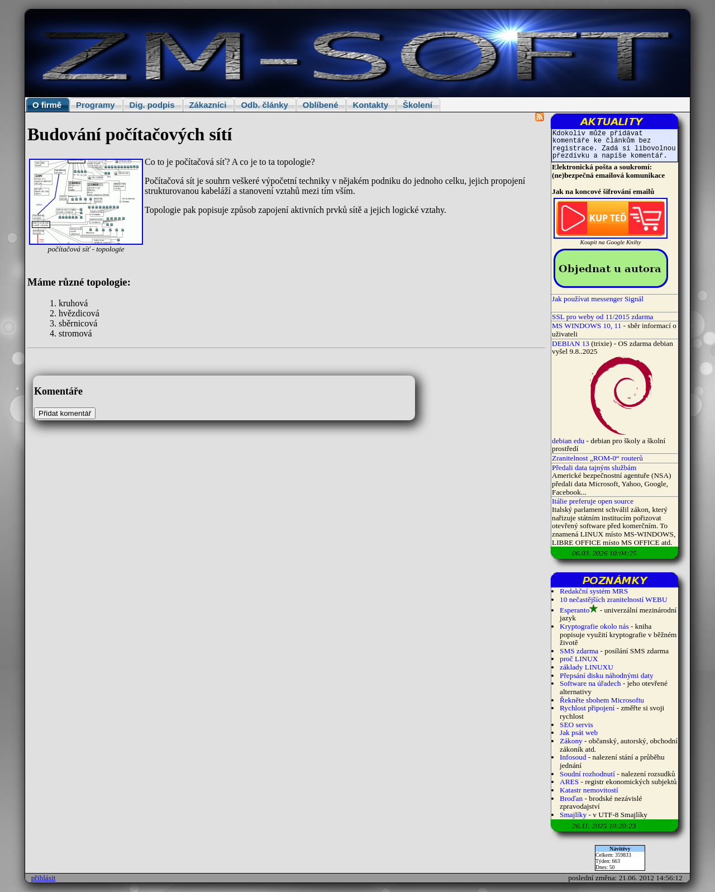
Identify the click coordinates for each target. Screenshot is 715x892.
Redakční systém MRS (594, 591)
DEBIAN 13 (570, 343)
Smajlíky (573, 814)
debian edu (568, 440)
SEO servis (576, 724)
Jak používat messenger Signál (598, 299)
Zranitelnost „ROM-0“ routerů (597, 458)
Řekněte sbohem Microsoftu (602, 700)
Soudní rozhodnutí (587, 774)
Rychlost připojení (587, 708)
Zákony (571, 741)
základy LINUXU (586, 667)
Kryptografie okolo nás (594, 626)
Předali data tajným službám (594, 467)
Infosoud (573, 757)
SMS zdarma (579, 651)
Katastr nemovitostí (589, 790)
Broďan (571, 798)
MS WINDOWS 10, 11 (586, 325)
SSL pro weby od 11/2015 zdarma (603, 316)
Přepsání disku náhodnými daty (607, 675)
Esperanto (574, 610)
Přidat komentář (65, 413)
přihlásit (43, 878)
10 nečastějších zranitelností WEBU (614, 599)
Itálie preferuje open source (592, 501)
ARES (569, 781)
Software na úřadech (590, 683)
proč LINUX (579, 658)
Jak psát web (579, 732)
